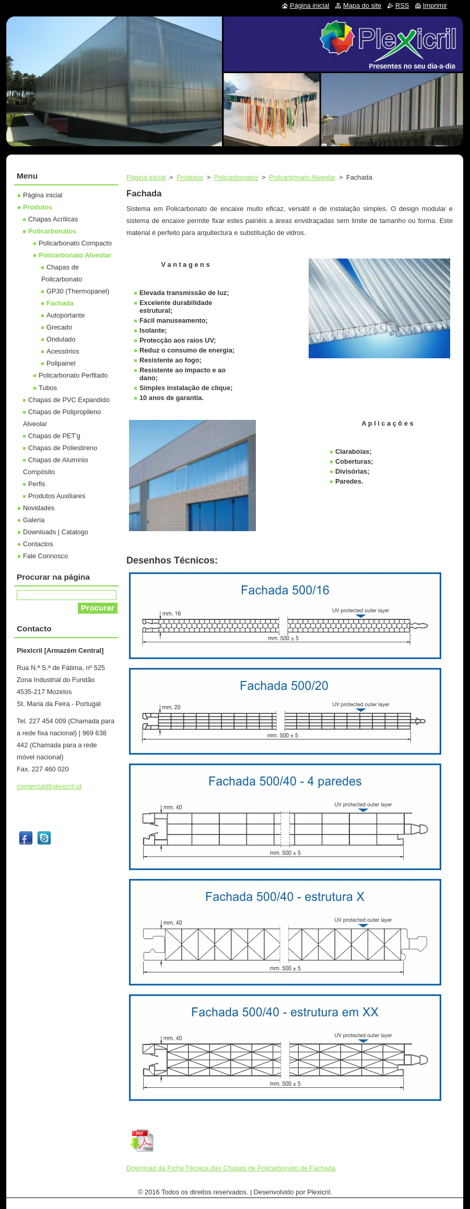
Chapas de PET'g (54, 436)
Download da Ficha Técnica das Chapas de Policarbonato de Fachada (230, 1168)
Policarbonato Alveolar (302, 177)
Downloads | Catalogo (55, 532)
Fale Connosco (45, 556)
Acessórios (62, 351)
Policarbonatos (236, 177)
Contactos (38, 544)
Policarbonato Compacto (75, 243)
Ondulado (61, 339)
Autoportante (65, 315)
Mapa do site (362, 5)
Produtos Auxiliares (57, 496)
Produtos (190, 177)
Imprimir (435, 5)
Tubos (48, 388)
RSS (402, 5)
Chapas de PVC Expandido (69, 400)
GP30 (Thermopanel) (77, 291)
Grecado (59, 327)
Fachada (60, 303)
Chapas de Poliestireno (62, 448)
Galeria (33, 520)
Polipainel (61, 363)
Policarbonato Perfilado (73, 375)
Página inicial (146, 177)
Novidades (38, 508)
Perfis (36, 484)
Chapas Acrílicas (53, 219)
